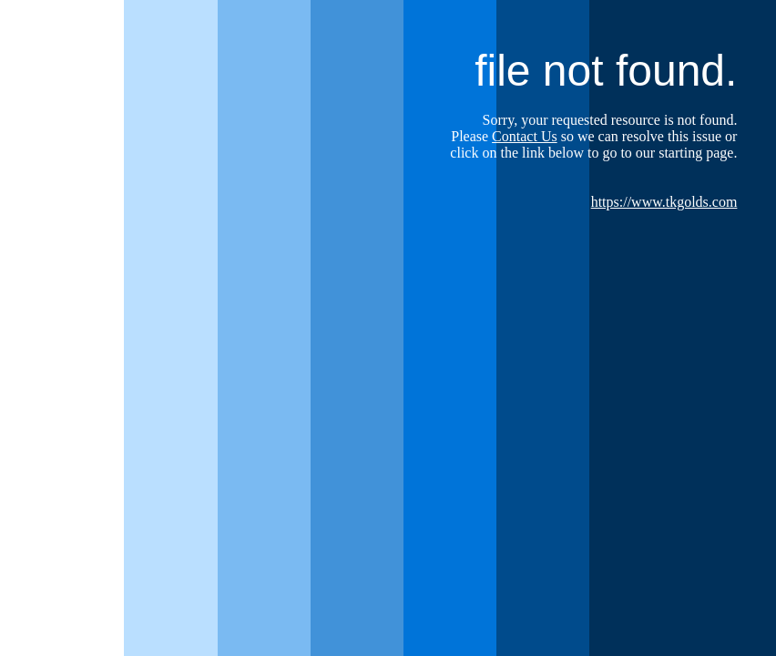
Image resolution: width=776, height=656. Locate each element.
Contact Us (524, 136)
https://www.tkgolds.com (664, 202)
